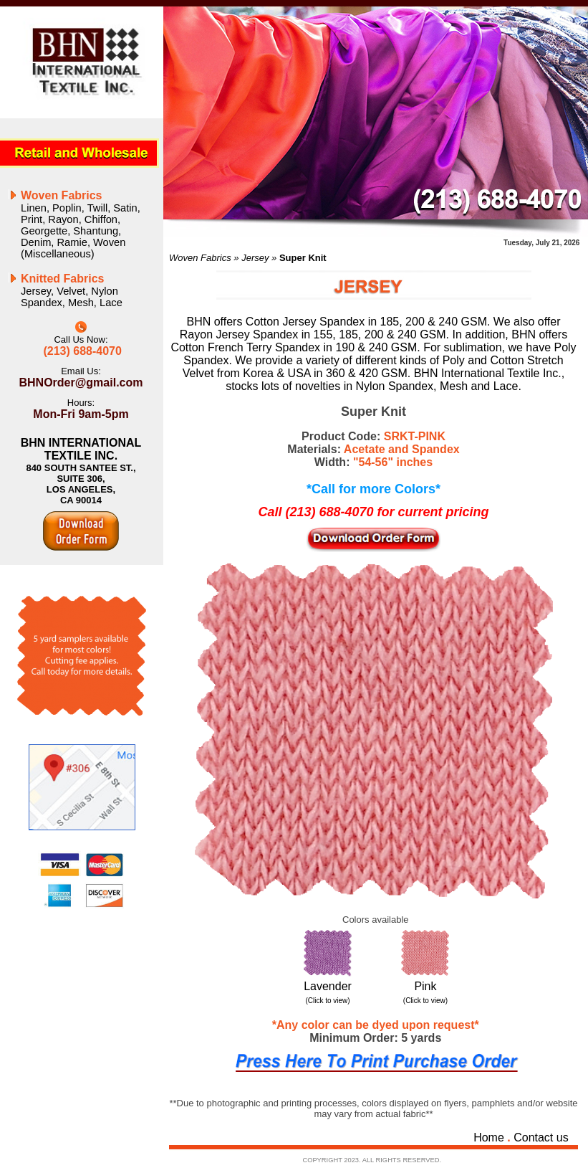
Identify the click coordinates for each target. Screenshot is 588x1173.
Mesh (81, 302)
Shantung (95, 231)
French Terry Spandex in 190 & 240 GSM (312, 347)
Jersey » (260, 257)
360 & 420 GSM (367, 373)
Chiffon (101, 219)
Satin (125, 208)
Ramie (72, 242)
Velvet (71, 291)
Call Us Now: (80, 339)
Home (488, 1137)
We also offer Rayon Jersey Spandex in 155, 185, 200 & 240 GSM (370, 328)
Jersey (36, 291)
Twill (97, 208)
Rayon (63, 219)
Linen (34, 208)
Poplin (67, 208)
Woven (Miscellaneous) (73, 248)
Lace (111, 302)
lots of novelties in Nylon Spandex (345, 386)
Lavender (328, 986)
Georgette (44, 231)
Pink (425, 986)
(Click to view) (327, 1001)
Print (31, 219)
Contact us (541, 1137)
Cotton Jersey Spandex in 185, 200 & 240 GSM (366, 321)
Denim (36, 242)
